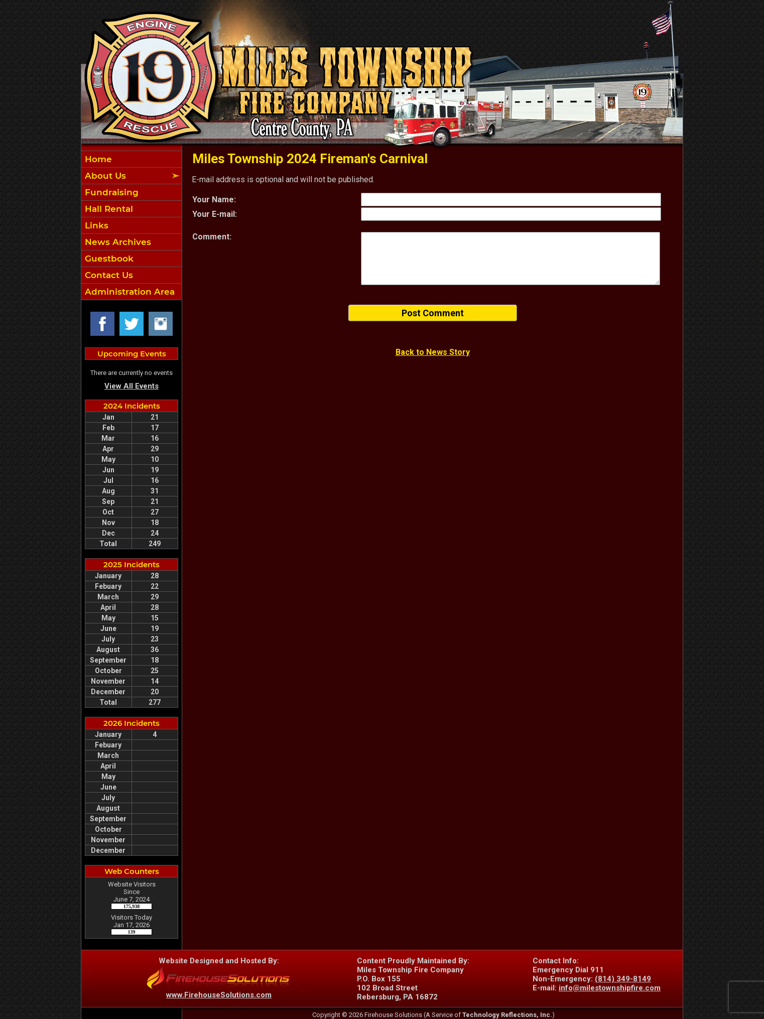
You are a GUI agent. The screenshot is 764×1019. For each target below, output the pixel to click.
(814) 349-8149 (623, 978)
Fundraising (110, 192)
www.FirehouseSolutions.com (219, 994)
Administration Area (128, 292)
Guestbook (108, 258)
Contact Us (107, 275)
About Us (104, 176)
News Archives (116, 242)
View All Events (131, 386)
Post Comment (433, 313)
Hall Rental (107, 209)
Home (97, 159)
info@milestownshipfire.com (610, 987)
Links (95, 225)
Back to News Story (433, 352)
